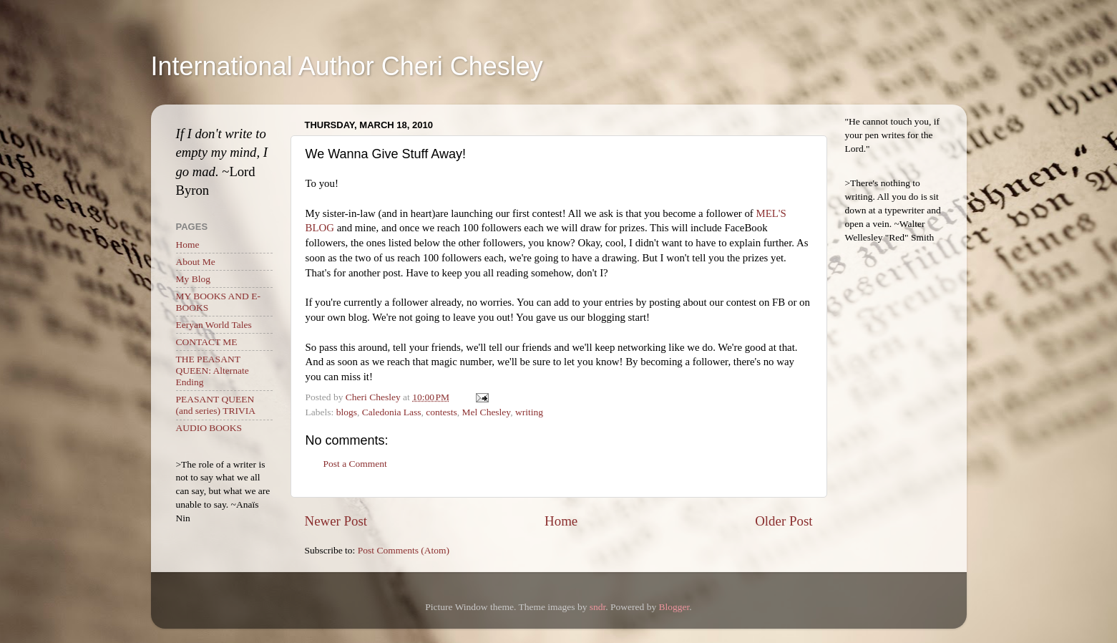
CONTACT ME (207, 342)
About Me (195, 261)
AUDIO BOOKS (209, 427)
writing (529, 412)
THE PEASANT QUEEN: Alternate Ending (212, 370)
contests (441, 412)
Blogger (674, 606)
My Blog (193, 279)
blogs (346, 412)
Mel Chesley (486, 412)
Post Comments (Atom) (403, 550)
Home (561, 520)
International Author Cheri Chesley (347, 66)
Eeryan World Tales (214, 324)
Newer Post (336, 520)
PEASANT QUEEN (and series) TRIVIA (215, 405)
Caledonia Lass (391, 412)
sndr (598, 606)
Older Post (783, 520)
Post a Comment (355, 463)
